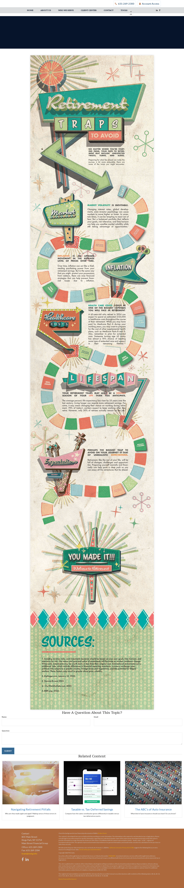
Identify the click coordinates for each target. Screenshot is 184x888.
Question (5, 731)
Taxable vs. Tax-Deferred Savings (92, 809)
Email (96, 717)
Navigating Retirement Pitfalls (30, 809)
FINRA (110, 856)
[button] (46, 10)
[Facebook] (160, 10)
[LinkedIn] (157, 10)
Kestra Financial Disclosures (68, 879)
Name (4, 717)
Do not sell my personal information (90, 849)
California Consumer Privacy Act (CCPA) (121, 847)
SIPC (114, 856)
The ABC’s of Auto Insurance (153, 809)
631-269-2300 (124, 3)
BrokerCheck (102, 833)
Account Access (149, 3)
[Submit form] (8, 751)
